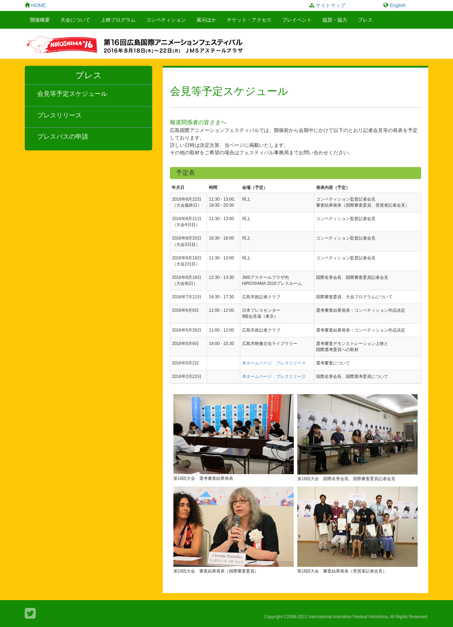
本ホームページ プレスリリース (274, 363)
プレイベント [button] (297, 20)
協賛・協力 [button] (334, 20)
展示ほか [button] (206, 20)
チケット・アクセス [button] (249, 20)
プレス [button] (365, 20)
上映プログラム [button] (118, 20)
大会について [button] (75, 20)
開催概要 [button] (40, 20)
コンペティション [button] (166, 20)
